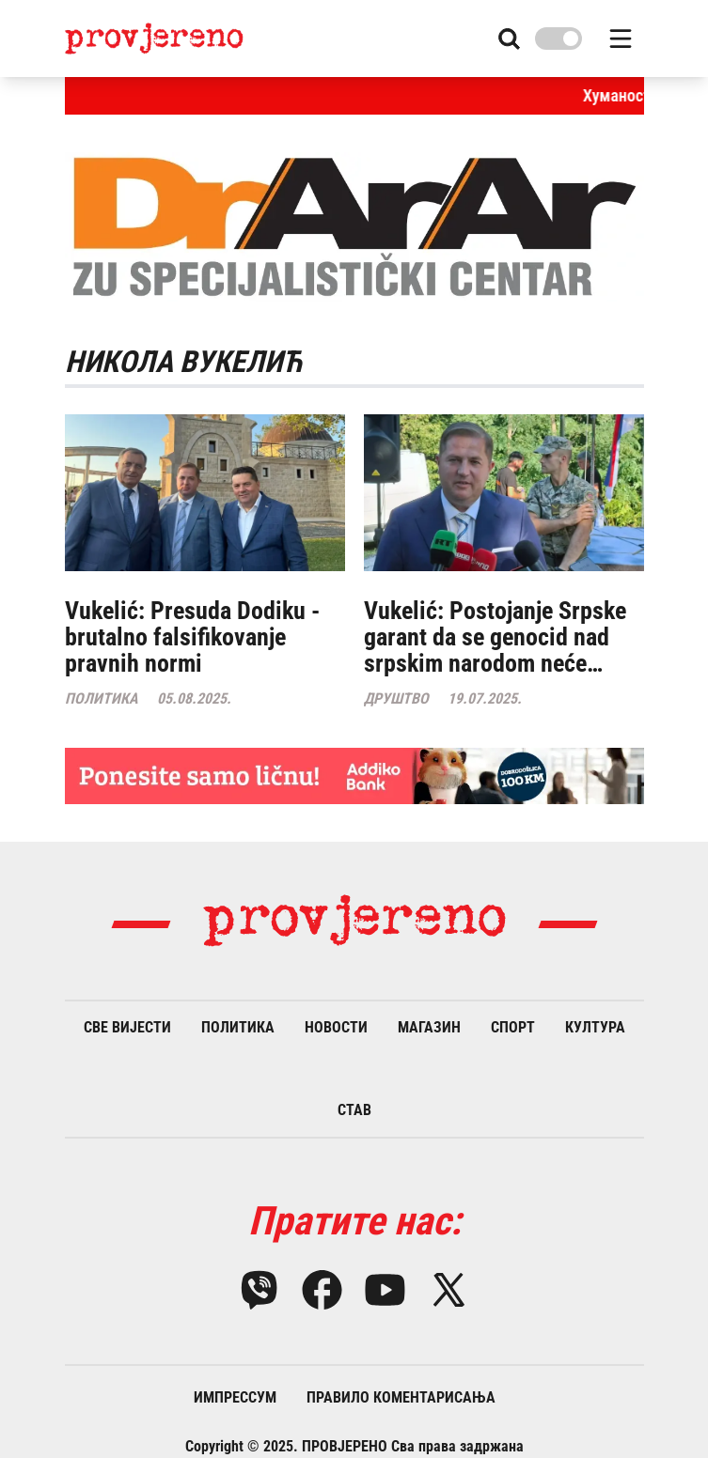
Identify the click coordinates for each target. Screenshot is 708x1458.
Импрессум (235, 1397)
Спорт (513, 1027)
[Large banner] (354, 776)
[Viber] (259, 1290)
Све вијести (127, 1027)
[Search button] (509, 38)
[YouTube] (385, 1290)
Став (354, 1110)
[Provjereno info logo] (154, 38)
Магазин (429, 1027)
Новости (336, 1027)
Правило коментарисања (401, 1397)
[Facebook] (322, 1290)
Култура (595, 1027)
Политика (238, 1027)
